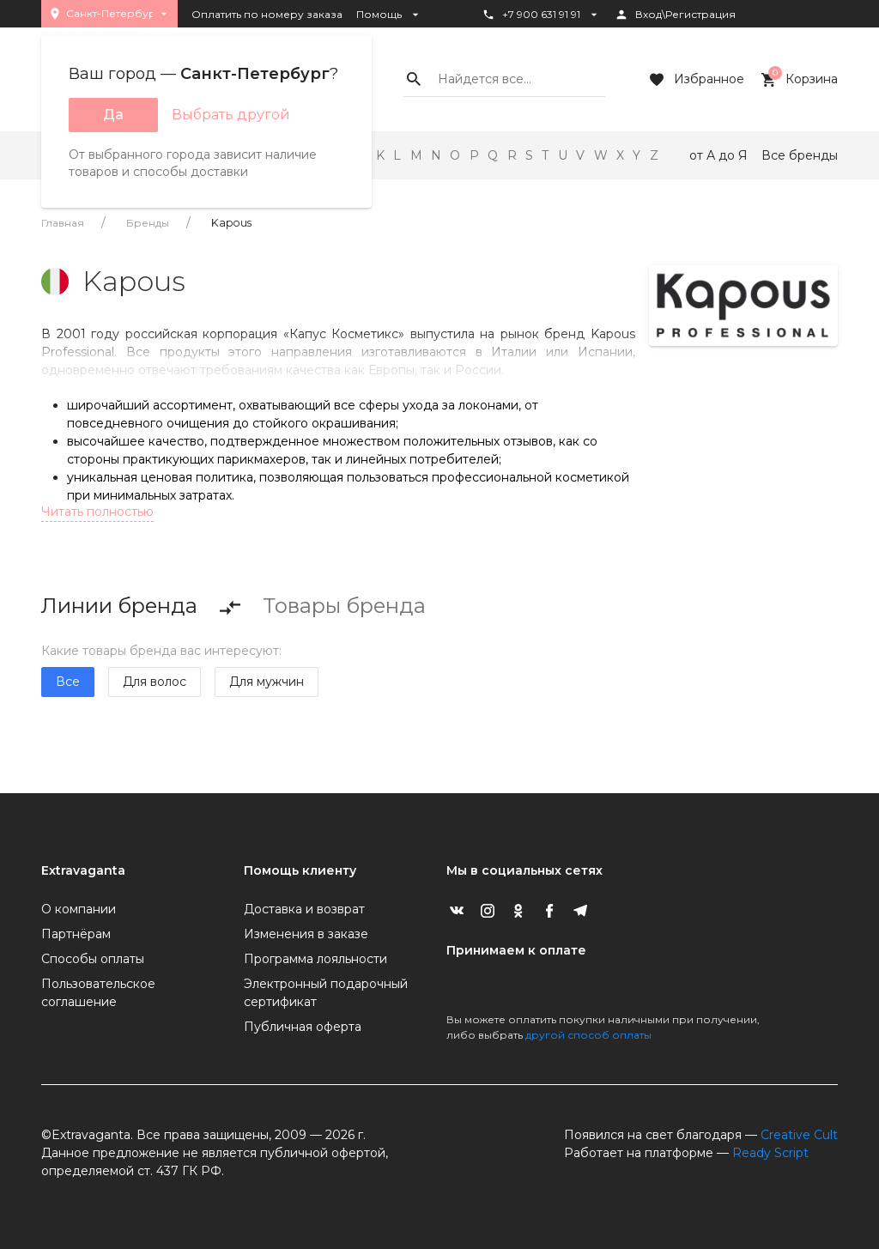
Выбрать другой (231, 114)
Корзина (798, 80)
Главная (62, 222)
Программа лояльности (315, 959)
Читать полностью (97, 511)
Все (68, 681)
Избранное (695, 80)
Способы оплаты (92, 959)
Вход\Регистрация (675, 14)
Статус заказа (528, 44)
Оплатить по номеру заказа (267, 14)
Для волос (154, 681)
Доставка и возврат (304, 909)
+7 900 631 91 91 (541, 14)
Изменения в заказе (306, 934)
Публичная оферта (302, 1026)
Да (113, 114)
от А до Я (718, 155)
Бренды (147, 222)
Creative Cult (799, 1135)
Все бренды (799, 155)
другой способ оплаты (588, 1034)
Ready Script (770, 1153)
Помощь (389, 14)
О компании (78, 909)
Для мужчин (266, 681)
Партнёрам (76, 934)
